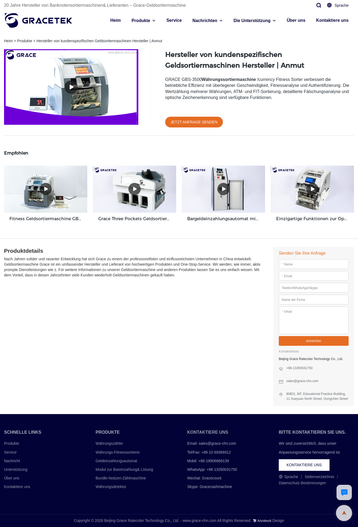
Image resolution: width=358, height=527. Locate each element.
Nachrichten (205, 20)
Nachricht (12, 460)
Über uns (296, 20)
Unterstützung (15, 469)
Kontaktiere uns (332, 20)
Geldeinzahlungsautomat (116, 460)
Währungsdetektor (111, 487)
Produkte (141, 20)
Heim (115, 20)
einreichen (313, 341)
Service (174, 20)
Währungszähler (109, 443)
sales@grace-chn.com (217, 443)
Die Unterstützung (252, 20)
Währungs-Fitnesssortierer (118, 452)
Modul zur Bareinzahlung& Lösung (124, 469)
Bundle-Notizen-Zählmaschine (121, 478)
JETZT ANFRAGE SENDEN (194, 122)
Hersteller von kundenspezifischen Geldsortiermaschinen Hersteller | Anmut (99, 41)
